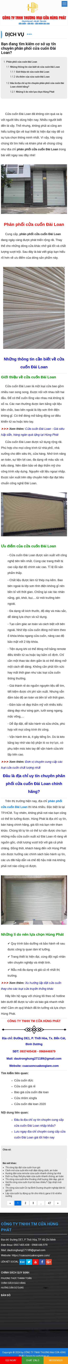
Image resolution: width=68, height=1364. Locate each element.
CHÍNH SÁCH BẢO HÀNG (13, 1283)
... (41, 1203)
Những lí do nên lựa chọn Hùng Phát (35, 91)
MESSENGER (56, 1360)
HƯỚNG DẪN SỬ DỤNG (12, 1287)
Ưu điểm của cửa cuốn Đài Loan (33, 76)
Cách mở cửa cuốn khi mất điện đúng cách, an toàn (31, 1170)
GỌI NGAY (10, 1360)
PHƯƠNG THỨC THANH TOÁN (16, 1278)
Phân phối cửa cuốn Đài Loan (21, 61)
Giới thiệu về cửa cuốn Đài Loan (32, 71)
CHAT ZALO (32, 1360)
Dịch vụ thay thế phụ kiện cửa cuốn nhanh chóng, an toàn (34, 1176)
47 (49, 1203)
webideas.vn (42, 1356)
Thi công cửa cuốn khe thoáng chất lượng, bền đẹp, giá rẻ (34, 1179)
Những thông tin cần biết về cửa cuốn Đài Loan (35, 67)
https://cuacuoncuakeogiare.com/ (31, 1255)
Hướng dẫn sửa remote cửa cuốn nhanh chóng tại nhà (33, 1173)
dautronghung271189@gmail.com (26, 1250)
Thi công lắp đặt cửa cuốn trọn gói (22, 1167)
